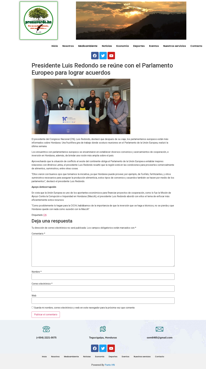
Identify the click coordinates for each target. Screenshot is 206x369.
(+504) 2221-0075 (46, 337)
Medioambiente (87, 46)
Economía (122, 46)
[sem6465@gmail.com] (159, 329)
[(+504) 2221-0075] (46, 329)
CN (44, 215)
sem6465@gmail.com (159, 337)
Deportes (139, 46)
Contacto (196, 46)
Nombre (37, 272)
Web (34, 295)
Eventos (154, 46)
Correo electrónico (42, 284)
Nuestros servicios (174, 46)
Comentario (38, 233)
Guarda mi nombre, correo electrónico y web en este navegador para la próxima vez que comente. (84, 308)
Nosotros (68, 46)
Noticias (107, 46)
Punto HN (110, 364)
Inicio (55, 46)
